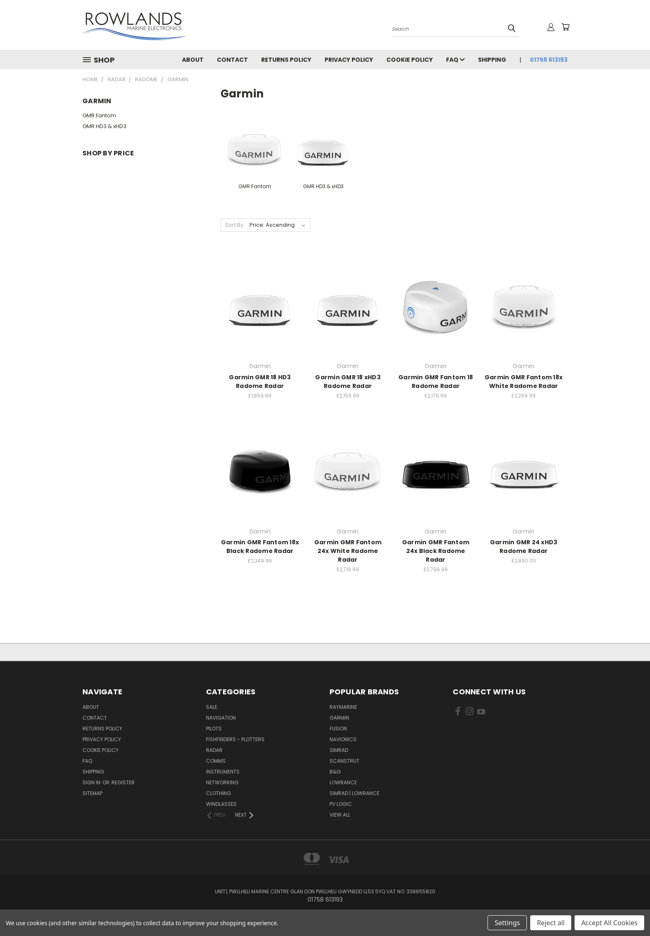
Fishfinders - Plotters (235, 739)
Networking (222, 782)
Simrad (339, 750)
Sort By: (235, 225)
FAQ (455, 60)
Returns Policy (286, 60)
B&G (335, 771)
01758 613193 (549, 60)
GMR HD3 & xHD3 (104, 126)
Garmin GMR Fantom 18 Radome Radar (435, 381)
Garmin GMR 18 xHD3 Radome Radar (348, 381)
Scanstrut (344, 760)
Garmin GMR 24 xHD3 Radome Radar (524, 546)
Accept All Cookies (609, 922)
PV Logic (341, 803)
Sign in (92, 782)
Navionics (343, 739)
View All (340, 814)
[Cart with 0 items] (565, 27)
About (193, 60)
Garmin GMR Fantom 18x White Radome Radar (524, 381)
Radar (214, 750)
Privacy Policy (349, 60)
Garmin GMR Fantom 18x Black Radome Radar (260, 546)
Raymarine (343, 706)
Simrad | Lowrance (354, 793)
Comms (216, 760)
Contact (232, 60)
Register (123, 782)
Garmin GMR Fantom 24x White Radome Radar (347, 551)
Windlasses (221, 803)
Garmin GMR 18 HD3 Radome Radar (260, 381)
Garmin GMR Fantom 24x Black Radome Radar (435, 551)
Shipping (492, 60)
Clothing (218, 793)
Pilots (214, 728)
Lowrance (343, 782)
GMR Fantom (99, 115)
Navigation (221, 717)
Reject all (551, 922)
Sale (211, 706)
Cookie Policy (409, 60)
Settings (507, 922)
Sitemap (92, 793)
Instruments (223, 771)
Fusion (338, 728)
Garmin (339, 717)
